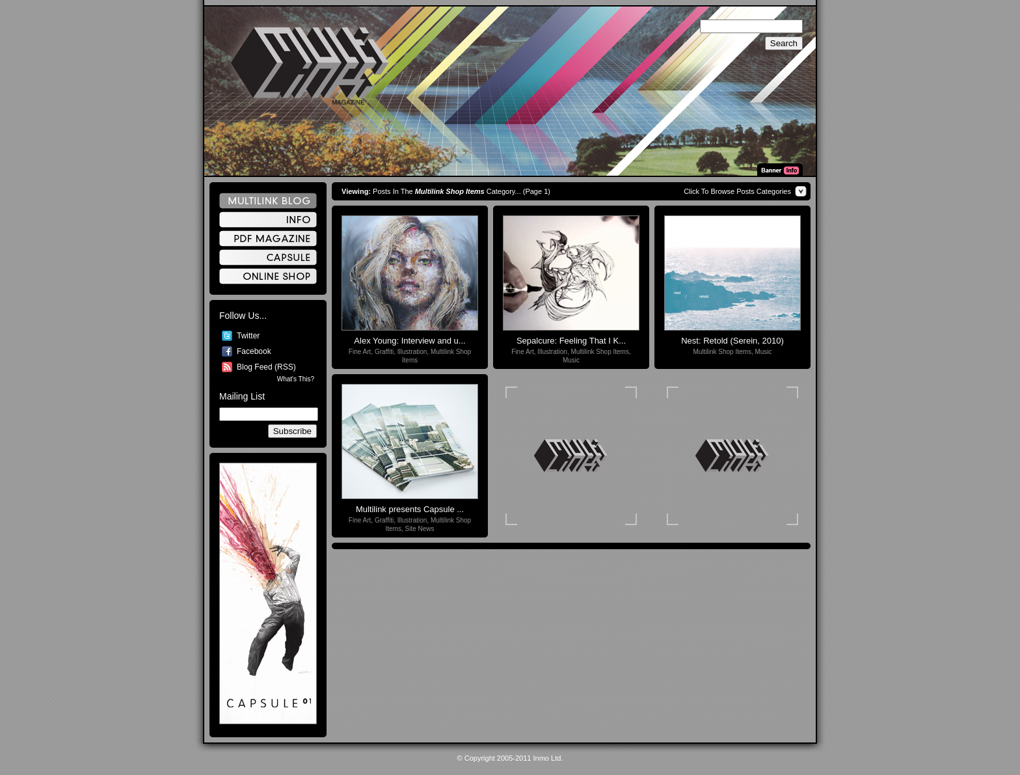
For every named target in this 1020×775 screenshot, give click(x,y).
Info (268, 219)
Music (571, 360)
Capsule (268, 257)
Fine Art (360, 351)
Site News (420, 528)
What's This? (295, 379)
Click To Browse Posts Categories (737, 191)
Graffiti (384, 351)
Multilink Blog (268, 201)
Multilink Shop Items (599, 351)
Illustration (412, 351)
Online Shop (268, 276)
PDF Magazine (268, 238)
